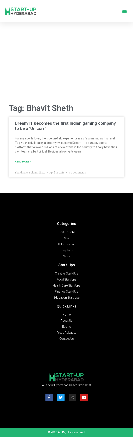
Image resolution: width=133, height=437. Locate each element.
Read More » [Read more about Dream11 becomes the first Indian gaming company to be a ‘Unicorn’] (23, 161)
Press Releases (66, 332)
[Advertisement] (66, 67)
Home (66, 314)
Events (66, 326)
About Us (67, 320)
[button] (124, 11)
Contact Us (66, 338)
